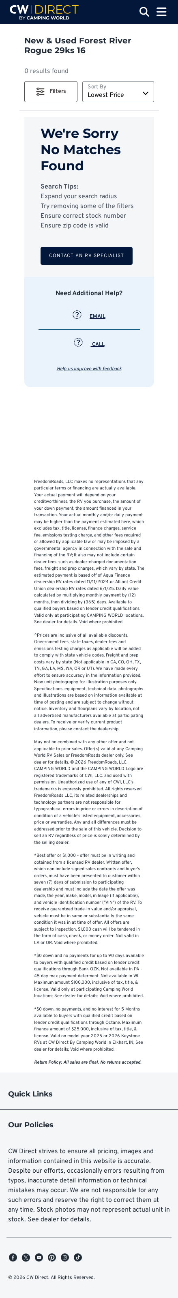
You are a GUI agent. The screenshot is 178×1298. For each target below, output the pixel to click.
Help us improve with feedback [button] (89, 369)
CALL (89, 344)
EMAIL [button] (89, 316)
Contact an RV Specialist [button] (86, 256)
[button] (50, 91)
